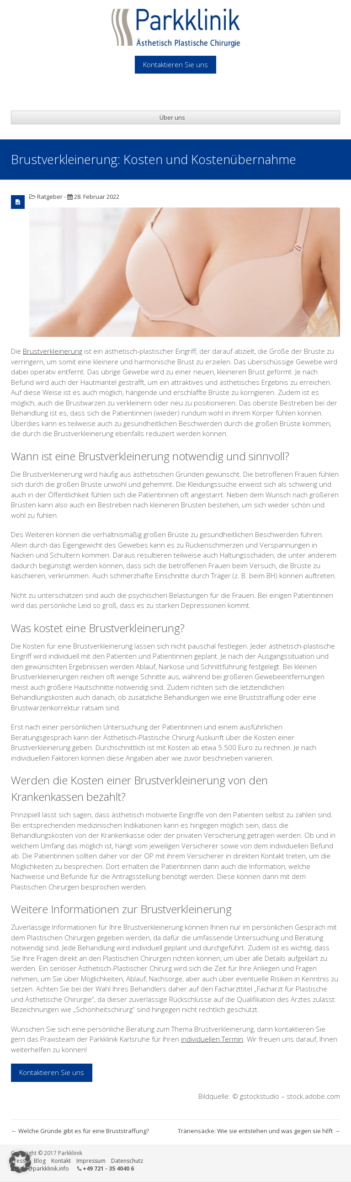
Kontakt (61, 1161)
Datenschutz (127, 1161)
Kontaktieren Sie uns (51, 1072)
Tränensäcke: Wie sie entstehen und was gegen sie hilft (259, 1131)
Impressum (91, 1161)
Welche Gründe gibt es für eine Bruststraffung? (80, 1131)
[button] (20, 1162)
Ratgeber (50, 196)
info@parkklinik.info (43, 1168)
